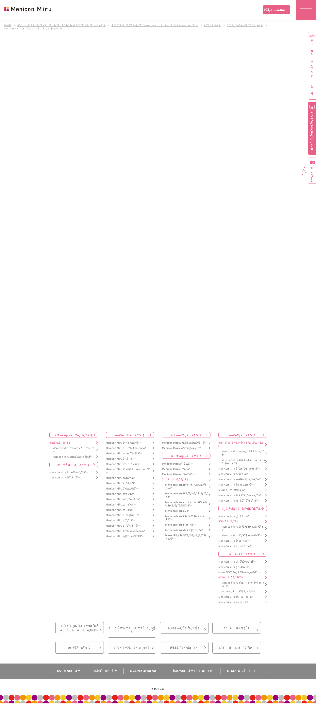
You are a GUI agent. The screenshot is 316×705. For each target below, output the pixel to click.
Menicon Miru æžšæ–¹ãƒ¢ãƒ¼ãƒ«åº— (240, 479)
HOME (7, 25)
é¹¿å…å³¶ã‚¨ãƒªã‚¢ (231, 577)
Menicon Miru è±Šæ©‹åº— (178, 474)
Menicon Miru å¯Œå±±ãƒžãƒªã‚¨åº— (185, 442)
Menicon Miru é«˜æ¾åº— (234, 540)
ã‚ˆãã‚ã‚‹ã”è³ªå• (236, 650)
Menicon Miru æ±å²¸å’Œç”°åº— (238, 500)
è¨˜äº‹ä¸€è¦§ (213, 25)
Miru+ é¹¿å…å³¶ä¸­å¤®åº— (238, 591)
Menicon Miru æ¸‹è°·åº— (121, 504)
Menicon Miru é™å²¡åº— (177, 469)
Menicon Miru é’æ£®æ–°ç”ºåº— (68, 472)
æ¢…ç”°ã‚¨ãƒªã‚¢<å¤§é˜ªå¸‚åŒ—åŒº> (241, 444)
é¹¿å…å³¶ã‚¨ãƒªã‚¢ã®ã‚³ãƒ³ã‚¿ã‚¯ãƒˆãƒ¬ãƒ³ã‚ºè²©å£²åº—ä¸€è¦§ (61, 25)
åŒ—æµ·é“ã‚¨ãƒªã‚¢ (73, 435)
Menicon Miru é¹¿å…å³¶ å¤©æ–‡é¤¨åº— (243, 584)
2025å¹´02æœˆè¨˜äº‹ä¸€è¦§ (245, 25)
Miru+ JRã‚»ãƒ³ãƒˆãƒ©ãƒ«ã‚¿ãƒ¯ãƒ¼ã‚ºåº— (185, 537)
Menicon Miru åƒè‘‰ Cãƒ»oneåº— (127, 448)
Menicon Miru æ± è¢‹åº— (121, 494)
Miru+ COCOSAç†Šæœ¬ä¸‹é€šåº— (239, 572)
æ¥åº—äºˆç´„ (79, 650)
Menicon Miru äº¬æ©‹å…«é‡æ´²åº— (128, 471)
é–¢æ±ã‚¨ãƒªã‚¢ (130, 435)
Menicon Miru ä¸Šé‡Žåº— (122, 483)
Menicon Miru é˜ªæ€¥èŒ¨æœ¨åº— (239, 468)
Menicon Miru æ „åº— (178, 511)
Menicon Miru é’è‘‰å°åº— (123, 525)
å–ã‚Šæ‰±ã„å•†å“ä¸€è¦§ (131, 631)
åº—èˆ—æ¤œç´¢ (274, 11)
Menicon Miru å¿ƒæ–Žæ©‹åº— (236, 484)
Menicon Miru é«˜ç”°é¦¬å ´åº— (124, 499)
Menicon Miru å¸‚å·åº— (121, 458)
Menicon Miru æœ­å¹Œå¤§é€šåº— (73, 456)
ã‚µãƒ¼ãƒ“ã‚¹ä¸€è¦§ (184, 628)
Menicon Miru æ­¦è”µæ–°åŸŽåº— (125, 536)
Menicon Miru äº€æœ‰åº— (122, 488)
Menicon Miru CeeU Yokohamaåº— (126, 531)
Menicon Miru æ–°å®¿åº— (121, 510)
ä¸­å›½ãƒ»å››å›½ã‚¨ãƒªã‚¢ (242, 508)
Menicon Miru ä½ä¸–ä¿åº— (236, 597)
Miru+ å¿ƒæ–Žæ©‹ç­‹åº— (232, 490)
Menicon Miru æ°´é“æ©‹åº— (124, 464)
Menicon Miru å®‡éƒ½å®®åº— (124, 442)
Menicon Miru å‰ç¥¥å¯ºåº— (124, 515)
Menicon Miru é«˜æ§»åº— (234, 474)
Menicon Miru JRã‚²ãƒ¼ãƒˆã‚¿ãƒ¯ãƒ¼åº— (186, 495)
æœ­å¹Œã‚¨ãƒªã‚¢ (59, 442)
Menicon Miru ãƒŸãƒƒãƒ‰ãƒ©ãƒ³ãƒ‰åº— (186, 486)
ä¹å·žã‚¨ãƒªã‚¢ (242, 554)
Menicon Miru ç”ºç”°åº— (120, 520)
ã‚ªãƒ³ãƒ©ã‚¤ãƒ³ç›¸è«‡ (131, 650)
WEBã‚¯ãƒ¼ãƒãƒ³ (184, 650)
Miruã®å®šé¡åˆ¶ (312, 67)
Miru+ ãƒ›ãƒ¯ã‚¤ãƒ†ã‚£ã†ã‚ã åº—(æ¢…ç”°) (243, 461)
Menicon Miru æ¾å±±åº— (235, 546)
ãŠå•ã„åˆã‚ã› (246, 674)
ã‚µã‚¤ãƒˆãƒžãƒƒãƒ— (145, 674)
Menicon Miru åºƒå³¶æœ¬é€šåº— (242, 535)
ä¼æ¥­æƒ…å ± (66, 674)
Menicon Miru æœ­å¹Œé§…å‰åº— (73, 449)
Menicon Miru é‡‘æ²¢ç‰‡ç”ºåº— (183, 448)
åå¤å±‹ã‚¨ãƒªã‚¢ (175, 479)
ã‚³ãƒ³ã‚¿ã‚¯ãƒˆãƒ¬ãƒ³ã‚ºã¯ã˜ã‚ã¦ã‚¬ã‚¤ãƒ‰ (79, 628)
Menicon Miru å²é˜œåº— (177, 463)
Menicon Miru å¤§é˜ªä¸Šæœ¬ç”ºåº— (240, 495)
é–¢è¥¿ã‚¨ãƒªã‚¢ (242, 435)
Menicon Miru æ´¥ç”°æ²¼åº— (124, 453)
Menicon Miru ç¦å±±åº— (234, 516)
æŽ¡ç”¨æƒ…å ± (104, 674)
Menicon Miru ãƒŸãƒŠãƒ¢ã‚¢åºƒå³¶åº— (243, 528)
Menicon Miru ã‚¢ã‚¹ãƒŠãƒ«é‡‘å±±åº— (185, 518)
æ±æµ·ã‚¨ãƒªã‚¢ (186, 456)
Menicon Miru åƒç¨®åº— (180, 524)
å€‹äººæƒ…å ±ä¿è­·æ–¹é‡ (195, 674)
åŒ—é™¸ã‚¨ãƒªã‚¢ (186, 435)
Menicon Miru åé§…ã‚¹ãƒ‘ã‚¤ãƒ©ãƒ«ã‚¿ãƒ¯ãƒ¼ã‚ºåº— (186, 504)
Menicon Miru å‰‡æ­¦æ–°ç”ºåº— (185, 530)
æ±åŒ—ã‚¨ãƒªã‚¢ (74, 464)
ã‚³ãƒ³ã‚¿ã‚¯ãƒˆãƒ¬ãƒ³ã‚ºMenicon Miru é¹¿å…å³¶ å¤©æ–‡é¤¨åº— (155, 25)
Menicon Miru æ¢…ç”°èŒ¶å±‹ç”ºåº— (243, 453)
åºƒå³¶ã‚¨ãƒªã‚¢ (228, 521)
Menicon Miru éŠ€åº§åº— (121, 478)
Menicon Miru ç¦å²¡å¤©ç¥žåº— (237, 561)
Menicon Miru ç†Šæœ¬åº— (235, 567)
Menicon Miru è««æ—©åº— (235, 602)
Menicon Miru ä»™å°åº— (65, 477)
